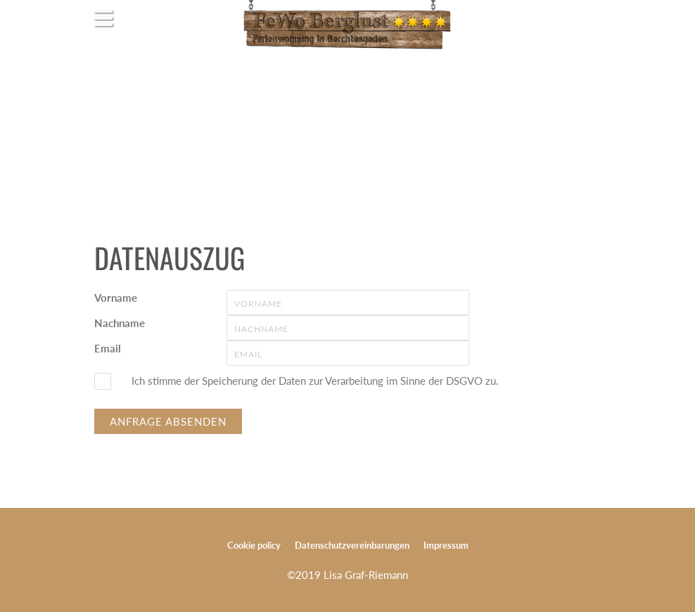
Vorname (115, 297)
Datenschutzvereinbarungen (352, 545)
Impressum (445, 545)
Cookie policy (254, 545)
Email (107, 348)
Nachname (119, 323)
